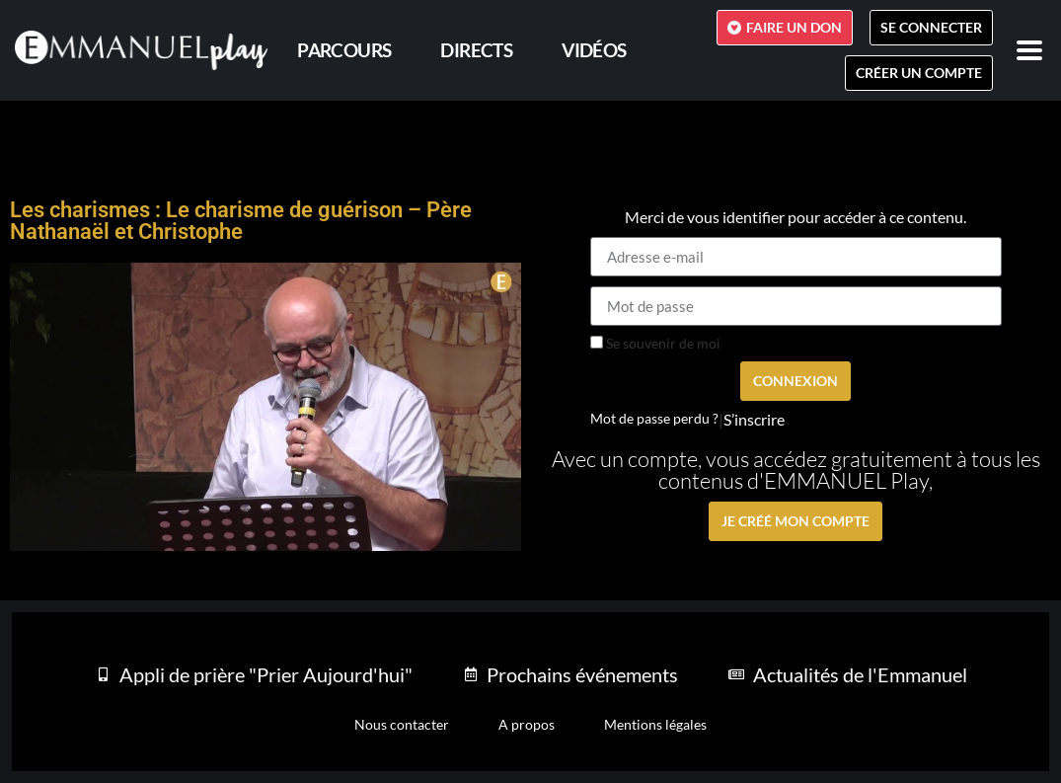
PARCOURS (344, 50)
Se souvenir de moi (655, 344)
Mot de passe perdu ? (654, 419)
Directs (476, 50)
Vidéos (594, 50)
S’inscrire (754, 420)
